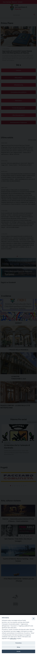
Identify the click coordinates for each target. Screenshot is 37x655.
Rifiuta (18, 647)
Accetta (18, 651)
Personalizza (18, 643)
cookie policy (13, 638)
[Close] (33, 618)
